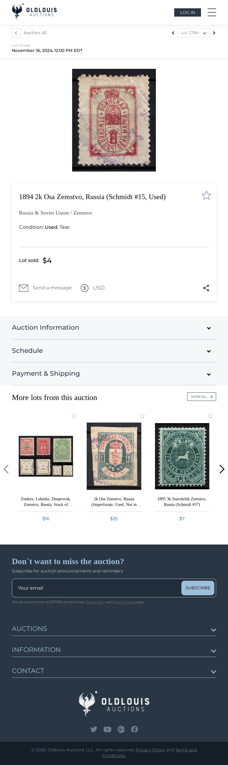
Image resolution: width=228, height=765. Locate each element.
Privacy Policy (95, 602)
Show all (202, 397)
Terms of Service (123, 602)
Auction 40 (35, 32)
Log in (187, 12)
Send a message (45, 288)
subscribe (198, 588)
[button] (8, 469)
